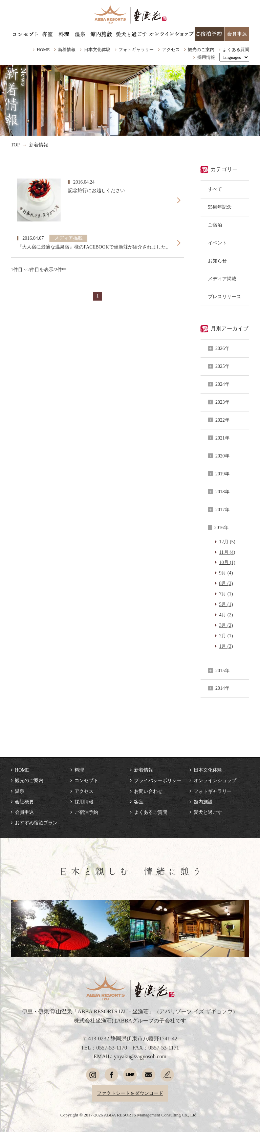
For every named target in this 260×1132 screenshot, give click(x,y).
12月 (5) (227, 541)
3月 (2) (226, 625)
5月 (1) (226, 604)
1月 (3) (226, 646)
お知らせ (217, 260)
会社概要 (24, 801)
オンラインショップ (215, 780)
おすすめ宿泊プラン (36, 822)
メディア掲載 (222, 278)
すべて (215, 189)
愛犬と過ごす (208, 812)
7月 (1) (226, 593)
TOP (15, 144)
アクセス (171, 49)
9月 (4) (226, 572)
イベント (217, 242)
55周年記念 (220, 207)
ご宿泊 (215, 225)
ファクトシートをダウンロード (130, 1093)
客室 (139, 801)
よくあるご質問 (150, 812)
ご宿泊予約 (86, 812)
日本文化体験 (97, 49)
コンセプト (86, 780)
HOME (43, 49)
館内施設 (203, 801)
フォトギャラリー (136, 49)
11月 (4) (227, 552)
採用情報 (206, 57)
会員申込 (24, 812)
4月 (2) (226, 614)
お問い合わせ (148, 791)
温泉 (19, 791)
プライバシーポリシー (157, 780)
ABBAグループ (135, 1020)
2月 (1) (226, 635)
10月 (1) (227, 562)
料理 (79, 770)
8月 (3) (226, 583)
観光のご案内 (201, 49)
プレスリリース (224, 296)
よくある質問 (236, 49)
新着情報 (66, 49)
